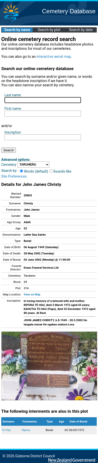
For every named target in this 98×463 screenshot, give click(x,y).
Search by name (17, 30)
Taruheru (29, 275)
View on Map (32, 294)
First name (13, 109)
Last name (13, 95)
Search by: (9, 171)
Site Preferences (14, 176)
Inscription (13, 132)
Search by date (80, 30)
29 (25, 282)
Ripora (26, 430)
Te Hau (6, 430)
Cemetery (8, 165)
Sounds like (60, 171)
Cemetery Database (68, 11)
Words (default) (34, 171)
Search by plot (49, 30)
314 (26, 288)
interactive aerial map (54, 57)
